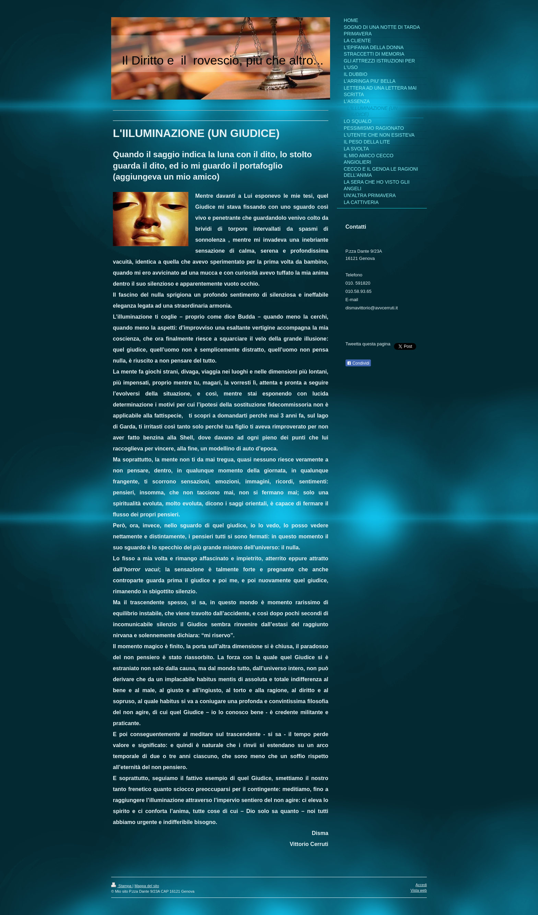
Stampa (121, 886)
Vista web (419, 890)
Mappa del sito (146, 886)
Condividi (358, 363)
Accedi (421, 885)
